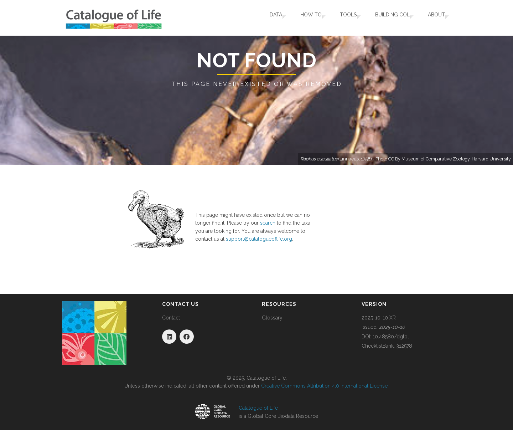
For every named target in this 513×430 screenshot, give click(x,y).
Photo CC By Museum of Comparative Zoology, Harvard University (443, 159)
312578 (404, 346)
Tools (339, 18)
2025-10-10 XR (379, 318)
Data (260, 18)
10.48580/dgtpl (391, 336)
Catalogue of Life (258, 408)
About (433, 18)
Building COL (386, 18)
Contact (171, 318)
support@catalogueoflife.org (259, 239)
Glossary (272, 318)
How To (298, 18)
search (267, 223)
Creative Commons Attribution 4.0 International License (324, 386)
